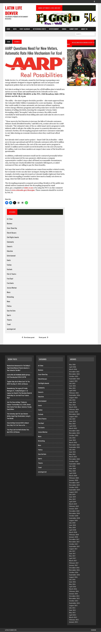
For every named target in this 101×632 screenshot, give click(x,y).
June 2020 (72, 469)
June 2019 (72, 497)
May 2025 (72, 388)
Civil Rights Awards (13, 237)
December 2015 (74, 596)
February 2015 (74, 620)
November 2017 (74, 542)
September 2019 (74, 490)
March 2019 (73, 504)
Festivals (9, 269)
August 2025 (73, 381)
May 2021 (72, 454)
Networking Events (39, 29)
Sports (9, 315)
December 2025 (74, 372)
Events (9, 260)
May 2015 (72, 613)
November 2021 (74, 445)
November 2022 (74, 433)
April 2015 (72, 615)
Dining (64, 29)
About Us (84, 29)
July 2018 (72, 523)
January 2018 (73, 537)
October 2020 (73, 461)
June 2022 (72, 440)
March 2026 (73, 369)
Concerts (9, 246)
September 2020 (74, 464)
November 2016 (74, 570)
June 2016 (72, 582)
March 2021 (73, 457)
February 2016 (74, 591)
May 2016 (72, 584)
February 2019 (74, 506)
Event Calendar (25, 29)
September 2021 (74, 447)
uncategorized (11, 329)
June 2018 (72, 525)
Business (9, 223)
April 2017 (72, 558)
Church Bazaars (11, 233)
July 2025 (72, 383)
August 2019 (73, 492)
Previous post (28, 337)
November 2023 (74, 414)
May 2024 (72, 405)
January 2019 (73, 509)
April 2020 (72, 473)
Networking (10, 297)
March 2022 (73, 443)
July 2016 (72, 580)
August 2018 (73, 520)
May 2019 (72, 499)
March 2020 (73, 476)
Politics (9, 306)
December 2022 (74, 431)
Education (10, 251)
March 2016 (73, 589)
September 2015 (74, 603)
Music (8, 292)
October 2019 (73, 487)
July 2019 (72, 495)
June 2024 (72, 402)
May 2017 (72, 556)
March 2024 (73, 407)
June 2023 (72, 421)
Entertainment (54, 29)
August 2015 (73, 606)
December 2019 (74, 483)
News (14, 29)
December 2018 (74, 511)
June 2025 (72, 386)
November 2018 (74, 513)
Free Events (10, 283)
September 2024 (74, 395)
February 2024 (74, 409)
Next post (43, 337)
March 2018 (73, 532)
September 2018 (74, 518)
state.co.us (28, 188)
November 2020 (74, 459)
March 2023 (73, 428)
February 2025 (74, 393)
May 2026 (72, 365)
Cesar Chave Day (12, 228)
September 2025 (74, 379)
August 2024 (73, 398)
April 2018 (72, 530)
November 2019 (74, 485)
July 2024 (72, 400)
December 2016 (74, 568)
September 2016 (74, 575)
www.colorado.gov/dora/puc (23, 190)
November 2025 (74, 374)
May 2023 (72, 424)
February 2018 (74, 535)
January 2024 (73, 412)
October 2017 (73, 544)
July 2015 (72, 608)
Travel (8, 324)
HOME (8, 29)
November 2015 (74, 598)
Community (10, 242)
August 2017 (73, 549)
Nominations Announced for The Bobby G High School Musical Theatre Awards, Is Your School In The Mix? (18, 368)
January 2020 (73, 480)
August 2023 (73, 417)
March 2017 (73, 561)
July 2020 (72, 466)
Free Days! (10, 278)
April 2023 (72, 426)
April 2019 (72, 502)
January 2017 (73, 565)
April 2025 (72, 391)
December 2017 (74, 539)
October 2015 (73, 601)
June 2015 (72, 610)
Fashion (9, 265)
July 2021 (72, 450)
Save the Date (11, 311)
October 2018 (73, 516)
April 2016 (72, 587)
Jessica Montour (12, 288)
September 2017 (74, 546)
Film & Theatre (11, 274)
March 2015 (73, 617)
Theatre (9, 320)
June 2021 (72, 452)
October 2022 (73, 435)
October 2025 (73, 376)
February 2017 (74, 563)
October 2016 (73, 572)
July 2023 (72, 419)
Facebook (93, 630)
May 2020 (72, 471)
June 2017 (72, 554)
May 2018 (72, 528)
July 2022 (72, 438)
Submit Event (73, 29)
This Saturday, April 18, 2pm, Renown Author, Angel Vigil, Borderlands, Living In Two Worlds (18, 416)
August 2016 (73, 577)
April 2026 (72, 367)
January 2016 (73, 594)
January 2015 (73, 622)
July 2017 (72, 551)
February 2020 (74, 478)
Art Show (9, 219)
